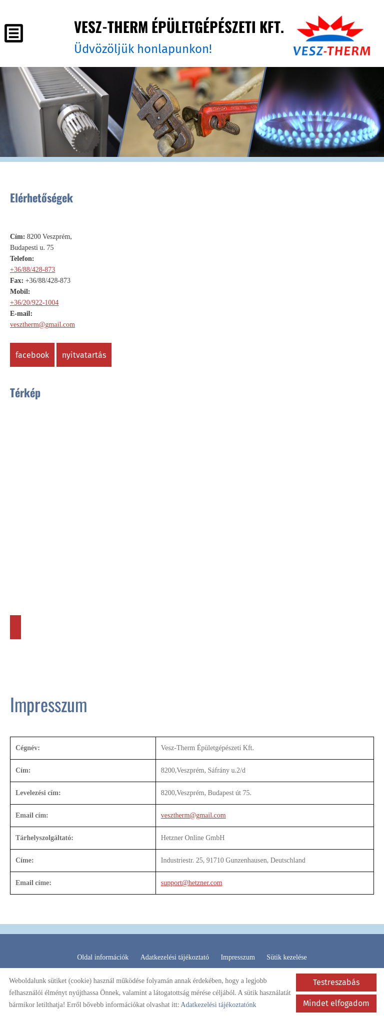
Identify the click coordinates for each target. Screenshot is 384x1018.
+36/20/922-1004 (34, 302)
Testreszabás (336, 982)
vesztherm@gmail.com (42, 324)
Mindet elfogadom (336, 1003)
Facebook (32, 354)
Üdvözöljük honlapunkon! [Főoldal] (175, 35)
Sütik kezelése (286, 957)
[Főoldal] (330, 36)
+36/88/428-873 (32, 269)
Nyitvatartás (84, 354)
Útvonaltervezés (15, 627)
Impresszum (237, 957)
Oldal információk (102, 957)
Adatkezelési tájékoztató (174, 957)
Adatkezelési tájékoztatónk (218, 1005)
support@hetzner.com (191, 882)
